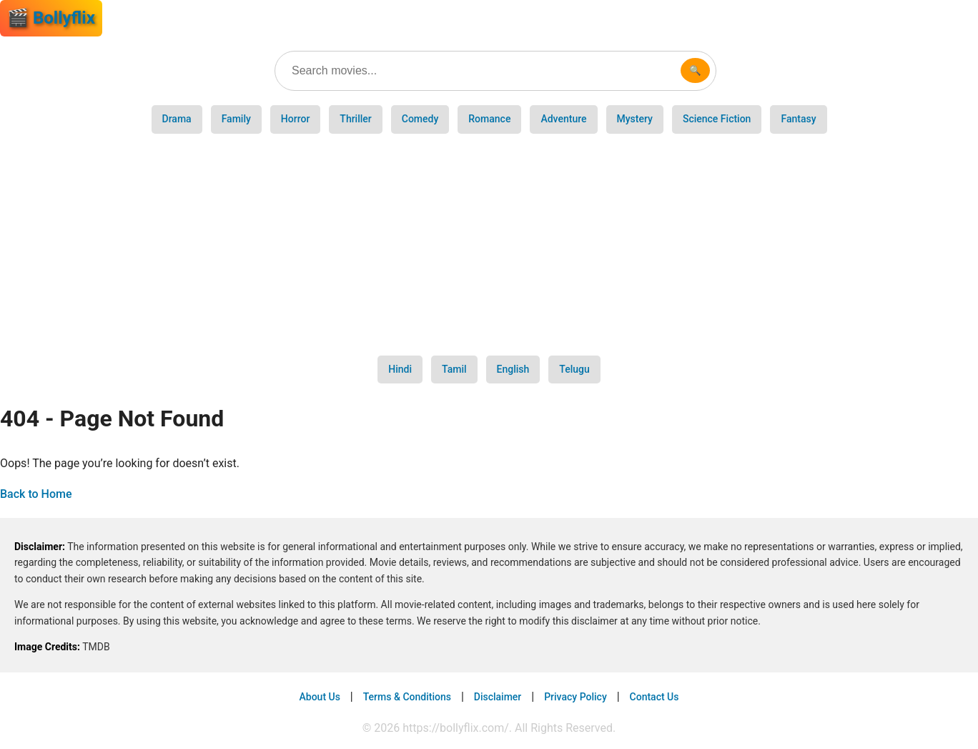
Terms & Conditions (407, 697)
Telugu (574, 369)
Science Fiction (717, 118)
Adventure (563, 118)
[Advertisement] (489, 245)
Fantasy (798, 118)
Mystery (635, 118)
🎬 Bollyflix (51, 18)
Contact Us (654, 697)
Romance (489, 118)
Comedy (420, 118)
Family (236, 118)
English (513, 369)
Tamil (454, 369)
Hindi (400, 369)
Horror (295, 118)
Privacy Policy (575, 697)
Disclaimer (498, 697)
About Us (320, 697)
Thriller (355, 118)
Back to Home (36, 494)
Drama (177, 118)
